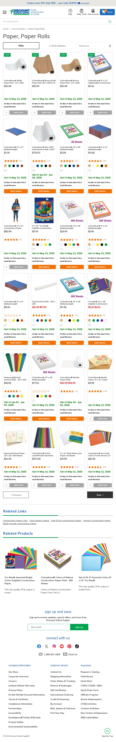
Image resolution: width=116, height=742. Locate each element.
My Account (56, 704)
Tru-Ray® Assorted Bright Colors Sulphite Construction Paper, (20, 580)
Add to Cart (18, 112)
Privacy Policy (15, 690)
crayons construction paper (97, 520)
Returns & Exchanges (61, 685)
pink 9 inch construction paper (66, 520)
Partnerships (15, 708)
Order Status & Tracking (62, 681)
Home (5, 29)
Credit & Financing (59, 699)
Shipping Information (60, 676)
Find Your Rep (57, 713)
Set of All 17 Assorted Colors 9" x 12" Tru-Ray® (95, 579)
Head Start (86, 681)
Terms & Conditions (18, 699)
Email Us (72, 654)
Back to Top (107, 732)
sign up (79, 627)
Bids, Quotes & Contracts (62, 708)
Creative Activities (90, 708)
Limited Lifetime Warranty (22, 685)
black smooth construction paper (19, 523)
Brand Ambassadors (91, 699)
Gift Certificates (58, 690)
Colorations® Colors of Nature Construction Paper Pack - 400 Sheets (57, 580)
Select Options (16, 191)
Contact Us (55, 672)
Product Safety (16, 722)
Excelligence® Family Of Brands (24, 717)
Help (70, 12)
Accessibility (15, 713)
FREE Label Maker (90, 717)
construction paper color (15, 520)
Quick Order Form (89, 690)
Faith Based (87, 676)
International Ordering (61, 695)
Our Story (13, 672)
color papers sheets (39, 520)
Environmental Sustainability (23, 726)
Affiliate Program (89, 695)
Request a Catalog (90, 672)
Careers (13, 681)
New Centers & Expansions (94, 713)
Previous (16, 494)
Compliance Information (20, 704)
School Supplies (18, 29)
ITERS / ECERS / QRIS (91, 685)
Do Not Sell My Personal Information (27, 695)
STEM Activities (88, 704)
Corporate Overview (19, 676)
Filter (21, 45)
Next (100, 494)
